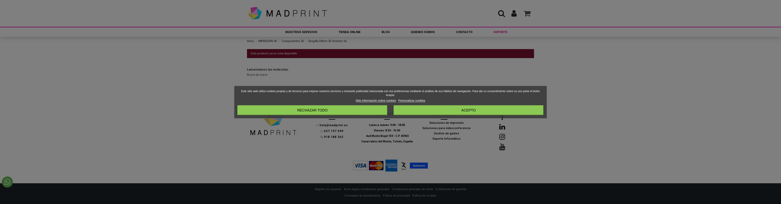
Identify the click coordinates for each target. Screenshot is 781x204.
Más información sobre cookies (376, 100)
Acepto (468, 110)
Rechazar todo (312, 110)
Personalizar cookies (411, 100)
